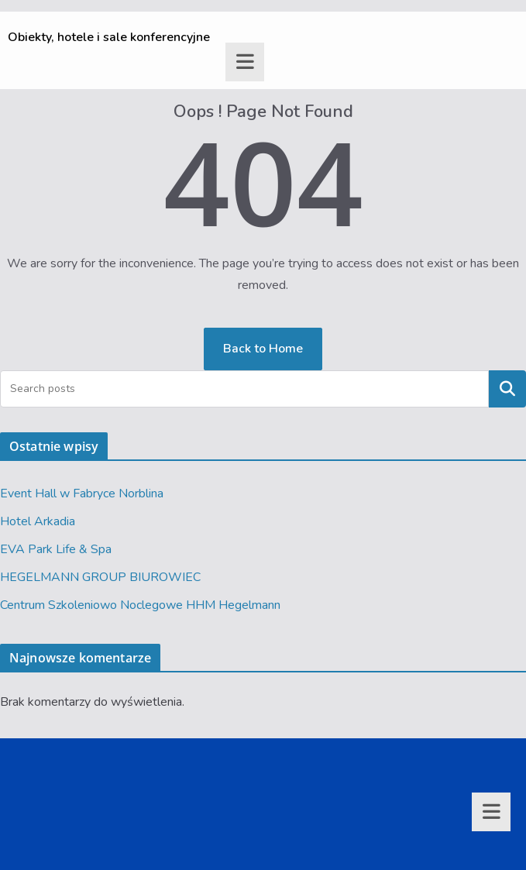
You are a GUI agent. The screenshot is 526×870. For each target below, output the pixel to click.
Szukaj (508, 388)
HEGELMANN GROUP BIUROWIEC (100, 577)
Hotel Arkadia (37, 521)
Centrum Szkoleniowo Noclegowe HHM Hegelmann (140, 605)
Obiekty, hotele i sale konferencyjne (109, 37)
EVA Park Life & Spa (56, 549)
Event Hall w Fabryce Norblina (81, 493)
